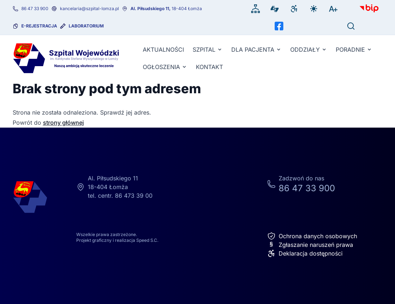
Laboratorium (86, 26)
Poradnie (354, 49)
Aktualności (163, 49)
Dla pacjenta (256, 49)
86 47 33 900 (34, 8)
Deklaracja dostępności (305, 253)
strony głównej (63, 122)
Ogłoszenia (165, 66)
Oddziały (308, 49)
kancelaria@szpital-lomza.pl (89, 8)
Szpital (208, 49)
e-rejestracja (39, 26)
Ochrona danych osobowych (312, 236)
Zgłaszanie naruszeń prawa (310, 244)
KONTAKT (209, 66)
